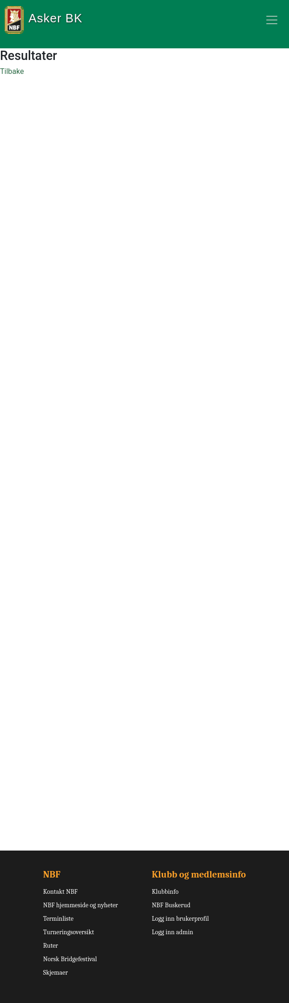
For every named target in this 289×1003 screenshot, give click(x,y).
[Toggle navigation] (271, 20)
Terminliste (58, 919)
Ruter (50, 946)
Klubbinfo (165, 892)
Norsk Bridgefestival (70, 959)
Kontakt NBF (60, 892)
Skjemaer (55, 973)
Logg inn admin (172, 932)
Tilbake (12, 71)
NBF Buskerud (171, 905)
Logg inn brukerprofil (180, 919)
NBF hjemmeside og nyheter (80, 905)
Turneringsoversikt (68, 932)
